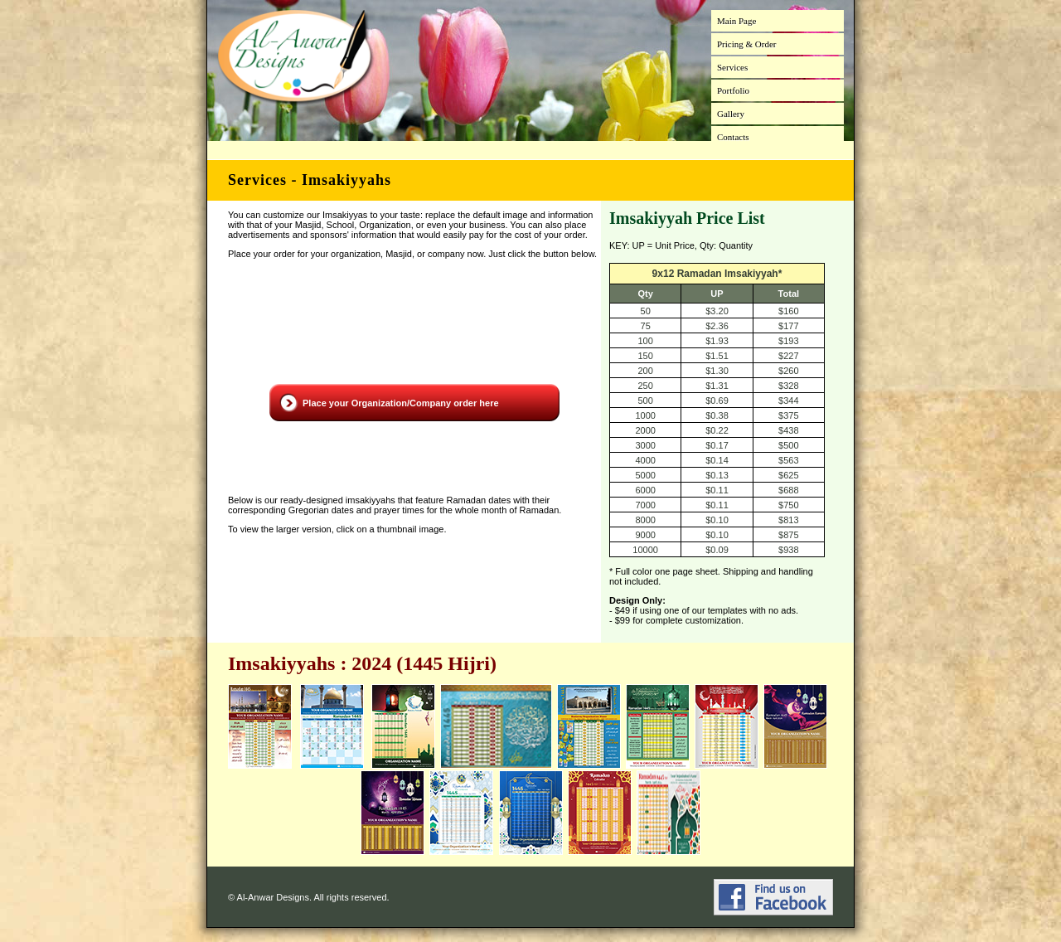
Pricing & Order (746, 44)
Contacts (733, 137)
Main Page (736, 21)
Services (732, 67)
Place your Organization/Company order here (401, 403)
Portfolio (733, 90)
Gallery (730, 114)
